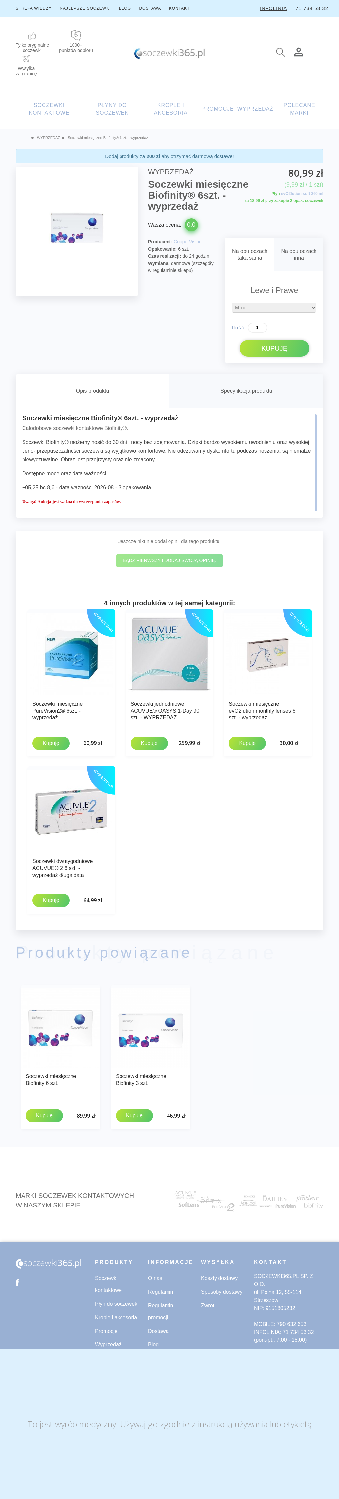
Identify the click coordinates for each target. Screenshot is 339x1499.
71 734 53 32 (311, 8)
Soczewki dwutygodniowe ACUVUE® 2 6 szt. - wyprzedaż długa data (62, 867)
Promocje (106, 1328)
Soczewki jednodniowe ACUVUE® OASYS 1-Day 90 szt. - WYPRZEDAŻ (165, 711)
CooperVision (188, 241)
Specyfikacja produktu (246, 391)
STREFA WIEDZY (34, 8)
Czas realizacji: (164, 256)
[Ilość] (257, 328)
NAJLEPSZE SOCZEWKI (85, 8)
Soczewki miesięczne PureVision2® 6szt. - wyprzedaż (57, 711)
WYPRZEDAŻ (255, 109)
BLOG (125, 8)
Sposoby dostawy (221, 1289)
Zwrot (207, 1302)
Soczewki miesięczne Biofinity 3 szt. (141, 1078)
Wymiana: (159, 263)
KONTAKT (179, 8)
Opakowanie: (162, 249)
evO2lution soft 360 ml (302, 193)
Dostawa (158, 1328)
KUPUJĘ (274, 348)
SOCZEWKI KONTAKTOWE (49, 109)
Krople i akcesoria (116, 1314)
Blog (153, 1341)
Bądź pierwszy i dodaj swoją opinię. (169, 560)
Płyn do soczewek (116, 1301)
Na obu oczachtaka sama (249, 254)
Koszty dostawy (219, 1275)
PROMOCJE (217, 109)
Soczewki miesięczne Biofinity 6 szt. (51, 1078)
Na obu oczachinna (298, 254)
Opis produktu (92, 391)
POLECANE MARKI (299, 109)
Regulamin (160, 1289)
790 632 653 (291, 1321)
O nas (155, 1275)
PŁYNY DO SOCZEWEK (112, 109)
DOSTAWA (150, 8)
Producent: (160, 241)
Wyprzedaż (108, 1341)
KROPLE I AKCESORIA (171, 109)
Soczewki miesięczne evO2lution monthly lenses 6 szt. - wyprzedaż (262, 711)
